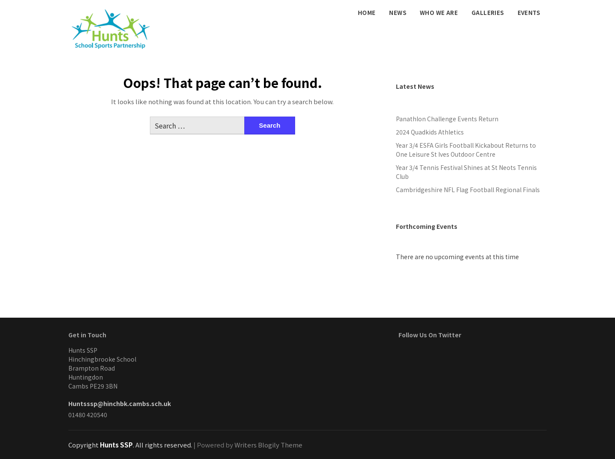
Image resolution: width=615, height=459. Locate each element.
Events (529, 13)
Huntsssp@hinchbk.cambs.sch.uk (119, 403)
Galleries (488, 13)
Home (367, 13)
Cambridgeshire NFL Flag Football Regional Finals (468, 189)
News (397, 13)
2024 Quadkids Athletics (430, 132)
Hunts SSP (116, 444)
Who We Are (439, 13)
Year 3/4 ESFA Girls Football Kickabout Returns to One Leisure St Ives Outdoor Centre (466, 149)
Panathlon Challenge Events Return (447, 118)
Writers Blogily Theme (268, 444)
